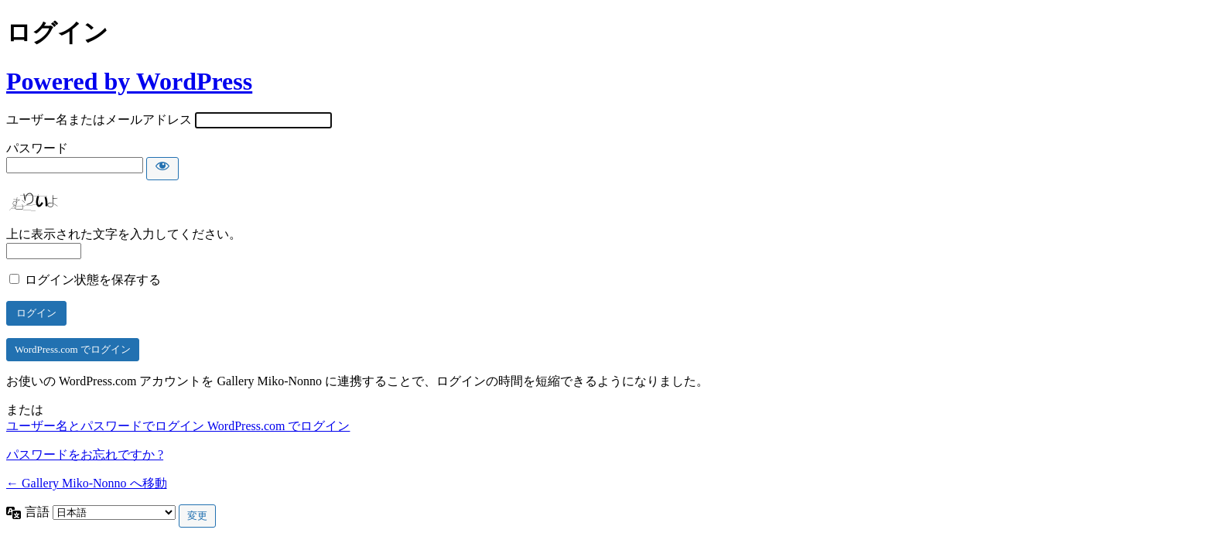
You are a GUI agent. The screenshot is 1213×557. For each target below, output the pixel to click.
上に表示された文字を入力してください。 (123, 234)
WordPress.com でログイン (73, 349)
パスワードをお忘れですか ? (84, 454)
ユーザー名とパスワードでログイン (106, 425)
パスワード (37, 148)
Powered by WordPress (129, 81)
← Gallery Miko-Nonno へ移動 (86, 483)
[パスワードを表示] (162, 168)
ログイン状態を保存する (93, 279)
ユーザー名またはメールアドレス (99, 119)
